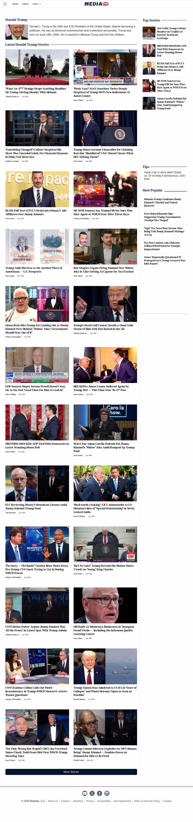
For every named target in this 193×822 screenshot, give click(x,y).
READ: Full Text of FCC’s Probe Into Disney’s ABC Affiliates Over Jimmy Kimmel (36, 212)
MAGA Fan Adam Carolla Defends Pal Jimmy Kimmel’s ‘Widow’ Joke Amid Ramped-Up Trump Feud (104, 447)
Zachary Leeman (12, 161)
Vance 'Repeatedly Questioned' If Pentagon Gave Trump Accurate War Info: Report (164, 260)
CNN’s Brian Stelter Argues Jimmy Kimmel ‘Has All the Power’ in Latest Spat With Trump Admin (36, 628)
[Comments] (31, 96)
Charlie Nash (79, 760)
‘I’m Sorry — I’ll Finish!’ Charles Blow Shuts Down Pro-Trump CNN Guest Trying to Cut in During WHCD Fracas (36, 569)
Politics (25, 4)
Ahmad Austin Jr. (12, 96)
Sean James (78, 161)
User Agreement (122, 801)
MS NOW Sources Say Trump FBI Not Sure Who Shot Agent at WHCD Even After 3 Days (171, 86)
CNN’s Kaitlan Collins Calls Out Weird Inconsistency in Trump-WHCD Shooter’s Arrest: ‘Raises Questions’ (36, 691)
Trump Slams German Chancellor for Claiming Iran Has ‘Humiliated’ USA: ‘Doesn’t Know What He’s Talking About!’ (104, 153)
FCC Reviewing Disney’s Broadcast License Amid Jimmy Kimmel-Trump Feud (36, 506)
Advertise (78, 801)
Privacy (90, 801)
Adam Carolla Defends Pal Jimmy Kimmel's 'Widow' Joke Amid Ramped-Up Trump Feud (171, 103)
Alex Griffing (10, 394)
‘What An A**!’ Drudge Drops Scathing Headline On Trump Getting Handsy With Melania (35, 90)
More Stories (71, 771)
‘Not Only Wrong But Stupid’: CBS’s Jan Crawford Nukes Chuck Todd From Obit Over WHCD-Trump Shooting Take (36, 752)
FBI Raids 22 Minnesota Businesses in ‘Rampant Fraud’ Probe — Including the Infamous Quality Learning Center (104, 630)
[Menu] (7, 4)
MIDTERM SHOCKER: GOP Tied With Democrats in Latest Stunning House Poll (37, 445)
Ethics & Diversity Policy (147, 801)
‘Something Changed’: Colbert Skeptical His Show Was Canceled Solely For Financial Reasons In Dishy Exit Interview (36, 153)
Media (15, 4)
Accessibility (103, 801)
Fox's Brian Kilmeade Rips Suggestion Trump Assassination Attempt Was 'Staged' (162, 217)
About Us (53, 801)
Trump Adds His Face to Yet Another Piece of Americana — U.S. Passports (33, 270)
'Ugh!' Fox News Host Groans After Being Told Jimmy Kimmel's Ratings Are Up (164, 231)
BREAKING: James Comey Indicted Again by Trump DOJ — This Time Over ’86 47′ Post (101, 388)
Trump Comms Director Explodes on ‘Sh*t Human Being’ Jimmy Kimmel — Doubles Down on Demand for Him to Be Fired (105, 752)
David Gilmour (79, 516)
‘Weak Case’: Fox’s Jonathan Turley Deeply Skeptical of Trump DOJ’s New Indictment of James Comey (102, 92)
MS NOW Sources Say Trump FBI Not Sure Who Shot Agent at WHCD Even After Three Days (103, 212)
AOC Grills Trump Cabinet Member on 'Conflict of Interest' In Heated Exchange (171, 33)
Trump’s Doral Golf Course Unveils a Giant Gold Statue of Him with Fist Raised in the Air (103, 327)
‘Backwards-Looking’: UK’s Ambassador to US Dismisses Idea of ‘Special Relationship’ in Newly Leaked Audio (104, 508)
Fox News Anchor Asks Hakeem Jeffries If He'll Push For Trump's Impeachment (162, 246)
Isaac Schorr (78, 100)
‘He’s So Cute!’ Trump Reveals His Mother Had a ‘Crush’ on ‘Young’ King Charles (104, 567)
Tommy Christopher (81, 218)
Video (36, 4)
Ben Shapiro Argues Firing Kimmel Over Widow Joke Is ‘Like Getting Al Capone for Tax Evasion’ (104, 270)
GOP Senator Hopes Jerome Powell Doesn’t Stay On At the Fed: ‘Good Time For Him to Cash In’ (35, 388)
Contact (167, 801)
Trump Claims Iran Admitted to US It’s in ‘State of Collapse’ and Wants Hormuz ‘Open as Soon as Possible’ (105, 691)
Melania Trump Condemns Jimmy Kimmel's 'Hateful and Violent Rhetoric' (162, 202)
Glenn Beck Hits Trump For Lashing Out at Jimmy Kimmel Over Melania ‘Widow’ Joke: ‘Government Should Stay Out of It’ (37, 329)
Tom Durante (10, 513)
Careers (65, 801)
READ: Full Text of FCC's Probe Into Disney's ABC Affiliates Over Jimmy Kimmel (170, 68)
